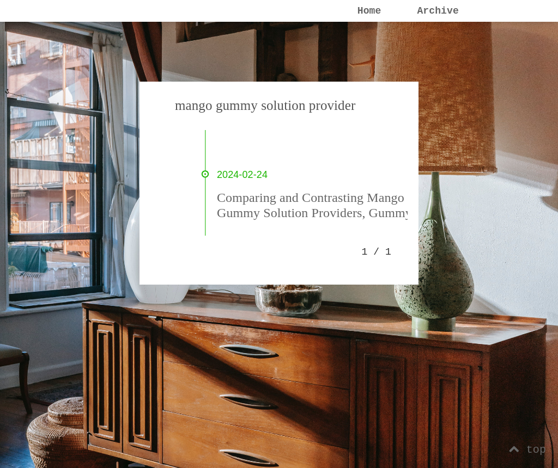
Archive (437, 10)
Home (369, 10)
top (527, 450)
